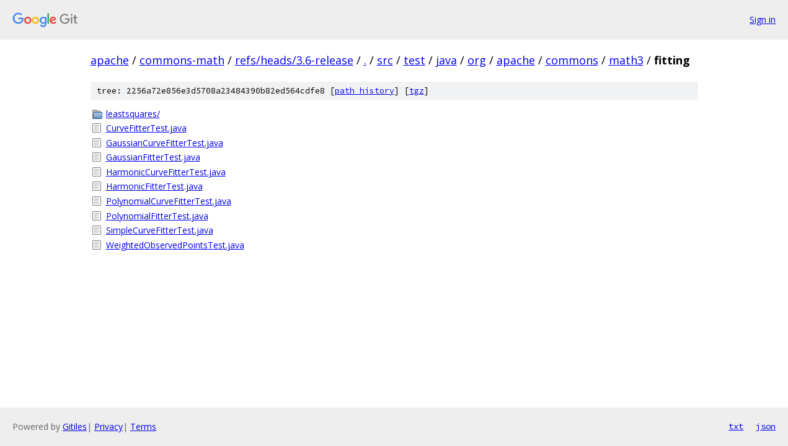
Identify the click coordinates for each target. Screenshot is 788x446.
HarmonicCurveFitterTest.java (166, 172)
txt (735, 426)
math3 (626, 60)
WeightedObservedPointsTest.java (175, 245)
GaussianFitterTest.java (153, 157)
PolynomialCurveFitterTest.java (168, 201)
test (414, 60)
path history (364, 90)
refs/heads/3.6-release (294, 60)
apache (110, 60)
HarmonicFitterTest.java (154, 186)
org (476, 60)
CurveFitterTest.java (146, 128)
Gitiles (75, 426)
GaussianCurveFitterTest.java (164, 143)
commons (572, 60)
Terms (143, 426)
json (766, 426)
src (385, 60)
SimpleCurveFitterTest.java (159, 230)
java (446, 60)
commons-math (181, 60)
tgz (416, 90)
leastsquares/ (133, 114)
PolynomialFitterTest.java (157, 216)
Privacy (108, 426)
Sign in (763, 19)
